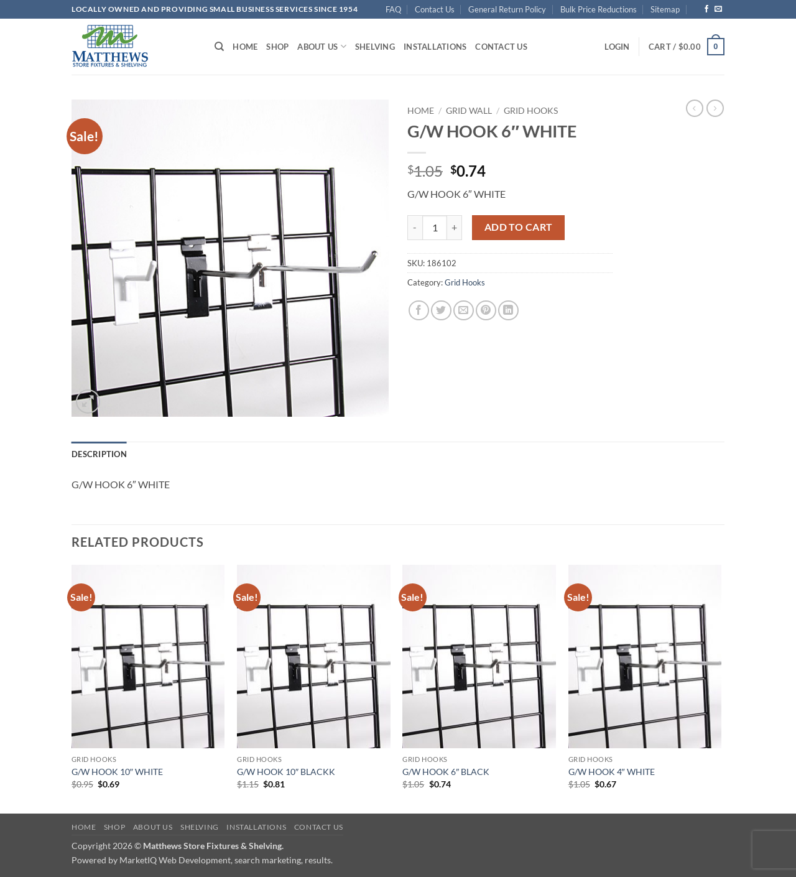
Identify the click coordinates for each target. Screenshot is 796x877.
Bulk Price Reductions (598, 9)
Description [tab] (99, 454)
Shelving (375, 47)
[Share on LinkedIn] (508, 310)
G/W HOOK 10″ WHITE (117, 771)
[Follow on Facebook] (706, 9)
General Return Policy (507, 9)
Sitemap (665, 9)
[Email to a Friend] (463, 310)
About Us (321, 46)
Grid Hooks (531, 111)
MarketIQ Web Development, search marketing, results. (226, 860)
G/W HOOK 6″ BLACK (445, 771)
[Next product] (694, 108)
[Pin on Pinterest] (486, 310)
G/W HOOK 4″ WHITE (611, 771)
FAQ (393, 9)
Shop (277, 47)
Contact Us (435, 9)
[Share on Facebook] (419, 310)
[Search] (219, 46)
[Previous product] (715, 108)
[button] (616, 46)
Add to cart (518, 227)
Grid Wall (469, 111)
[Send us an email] (718, 9)
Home (245, 47)
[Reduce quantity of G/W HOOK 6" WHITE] (414, 227)
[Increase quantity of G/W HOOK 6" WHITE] (454, 227)
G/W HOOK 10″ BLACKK (286, 771)
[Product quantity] (434, 227)
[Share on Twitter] (441, 310)
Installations (435, 47)
